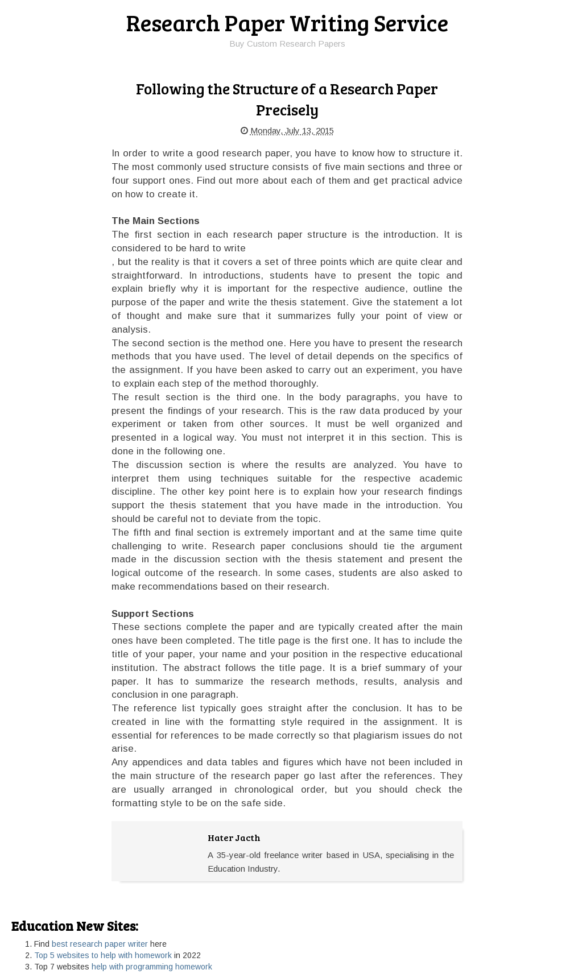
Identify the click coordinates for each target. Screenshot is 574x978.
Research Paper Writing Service (287, 22)
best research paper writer (100, 943)
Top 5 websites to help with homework (103, 955)
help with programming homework (152, 966)
